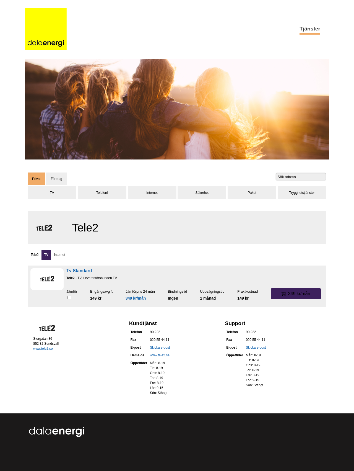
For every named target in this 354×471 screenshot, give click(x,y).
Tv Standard (79, 270)
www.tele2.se (43, 349)
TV (52, 193)
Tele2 (35, 255)
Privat (36, 179)
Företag (56, 179)
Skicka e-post (160, 347)
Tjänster (310, 29)
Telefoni (102, 193)
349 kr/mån (136, 298)
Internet (152, 193)
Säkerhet (202, 193)
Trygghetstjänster (302, 193)
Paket (252, 193)
